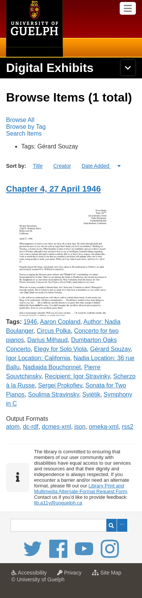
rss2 (127, 426)
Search (111, 525)
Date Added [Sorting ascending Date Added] (96, 166)
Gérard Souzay (110, 349)
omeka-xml (104, 426)
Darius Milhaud (47, 340)
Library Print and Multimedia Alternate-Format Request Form (80, 488)
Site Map (108, 575)
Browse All (20, 120)
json (80, 426)
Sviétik (91, 394)
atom (13, 426)
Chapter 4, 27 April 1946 (53, 189)
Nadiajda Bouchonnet (52, 367)
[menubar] (71, 127)
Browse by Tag (26, 126)
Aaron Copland (60, 322)
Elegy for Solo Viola (60, 349)
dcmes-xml (56, 426)
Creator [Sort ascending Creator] (62, 166)
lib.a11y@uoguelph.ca (58, 503)
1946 (30, 322)
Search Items (24, 133)
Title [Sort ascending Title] (38, 166)
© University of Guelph (37, 579)
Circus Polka (54, 331)
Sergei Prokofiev (60, 385)
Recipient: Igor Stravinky (77, 376)
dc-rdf (30, 426)
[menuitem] (71, 120)
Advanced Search (122, 525)
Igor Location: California (38, 358)
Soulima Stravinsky (53, 394)
